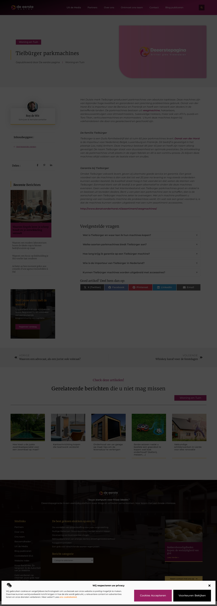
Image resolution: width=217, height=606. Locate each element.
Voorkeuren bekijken (192, 595)
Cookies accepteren (153, 595)
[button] (209, 585)
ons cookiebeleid (68, 597)
